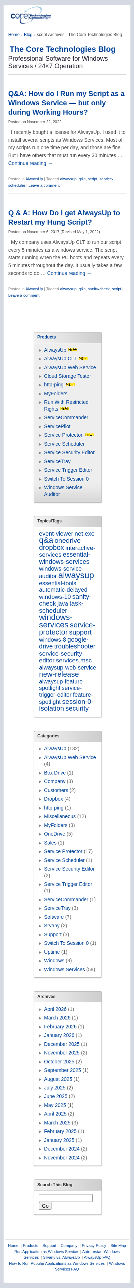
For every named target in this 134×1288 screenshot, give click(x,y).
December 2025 (62, 1044)
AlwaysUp (34, 179)
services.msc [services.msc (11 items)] (74, 660)
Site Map (118, 1245)
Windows (54, 960)
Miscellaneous (60, 816)
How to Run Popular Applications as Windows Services (57, 1263)
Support (52, 934)
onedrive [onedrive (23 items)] (68, 540)
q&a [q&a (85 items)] (46, 540)
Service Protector (63, 435)
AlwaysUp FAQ (97, 1257)
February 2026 (60, 1026)
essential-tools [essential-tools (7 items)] (57, 583)
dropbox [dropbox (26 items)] (51, 547)
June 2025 (55, 1096)
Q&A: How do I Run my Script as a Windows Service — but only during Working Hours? (66, 103)
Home (14, 34)
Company (54, 781)
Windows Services (64, 969)
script (92, 179)
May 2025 (55, 1105)
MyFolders (55, 393)
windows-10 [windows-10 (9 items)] (55, 596)
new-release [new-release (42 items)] (59, 674)
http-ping (53, 384)
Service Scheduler (64, 444)
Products (30, 1245)
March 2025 (57, 1123)
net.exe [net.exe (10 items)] (85, 533)
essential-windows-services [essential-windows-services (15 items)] (64, 558)
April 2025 (55, 1114)
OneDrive (54, 834)
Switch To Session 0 (66, 479)
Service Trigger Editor (68, 470)
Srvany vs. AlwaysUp (61, 1257)
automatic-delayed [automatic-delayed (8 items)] (63, 589)
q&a (82, 179)
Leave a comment (44, 185)
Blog (28, 34)
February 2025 (60, 1131)
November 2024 (62, 1158)
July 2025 (54, 1088)
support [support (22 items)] (80, 632)
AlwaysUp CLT (60, 358)
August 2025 (58, 1079)
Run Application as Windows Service (46, 1251)
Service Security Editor (69, 452)
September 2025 (62, 1070)
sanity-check (99, 289)
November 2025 (62, 1053)
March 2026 (57, 1018)
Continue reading (30, 163)
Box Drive (55, 773)
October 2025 (59, 1061)
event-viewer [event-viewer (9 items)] (56, 533)
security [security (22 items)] (77, 708)
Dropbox (53, 799)
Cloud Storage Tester (67, 376)
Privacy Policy (94, 1245)
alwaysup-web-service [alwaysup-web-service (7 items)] (67, 667)
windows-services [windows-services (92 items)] (56, 621)
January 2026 (59, 1035)
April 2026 (55, 1009)
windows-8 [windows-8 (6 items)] (52, 640)
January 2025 (59, 1140)
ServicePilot (57, 426)
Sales (50, 843)
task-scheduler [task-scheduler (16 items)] (61, 607)
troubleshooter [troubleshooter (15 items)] (74, 646)
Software (54, 917)
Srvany (52, 925)
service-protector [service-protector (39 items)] (67, 628)
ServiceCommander (66, 417)
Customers (56, 790)
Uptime (52, 952)
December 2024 (62, 1149)
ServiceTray (57, 461)
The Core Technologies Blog (63, 49)
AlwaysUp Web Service (70, 367)
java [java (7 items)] (63, 603)
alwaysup (68, 179)
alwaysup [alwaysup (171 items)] (76, 575)
